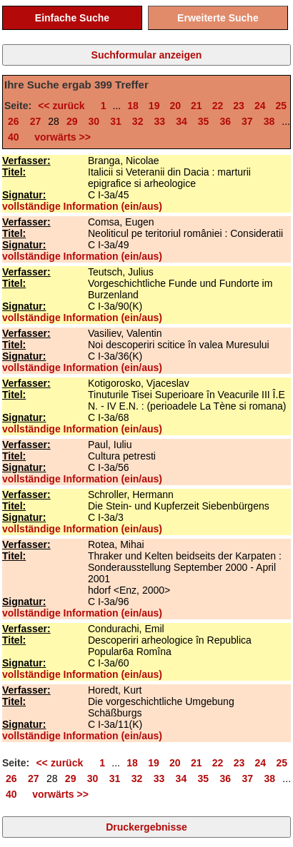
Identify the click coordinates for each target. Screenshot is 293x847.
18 (133, 105)
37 (247, 121)
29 (72, 121)
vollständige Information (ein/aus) (82, 206)
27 (35, 121)
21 (196, 105)
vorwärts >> (59, 137)
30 (94, 121)
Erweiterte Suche (218, 18)
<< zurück (64, 105)
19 (154, 105)
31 (115, 121)
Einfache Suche (72, 18)
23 (238, 105)
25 (281, 105)
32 (138, 121)
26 (13, 121)
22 (218, 105)
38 (269, 121)
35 (203, 121)
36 (225, 121)
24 (260, 105)
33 (159, 121)
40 (13, 137)
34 (181, 121)
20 (175, 105)
